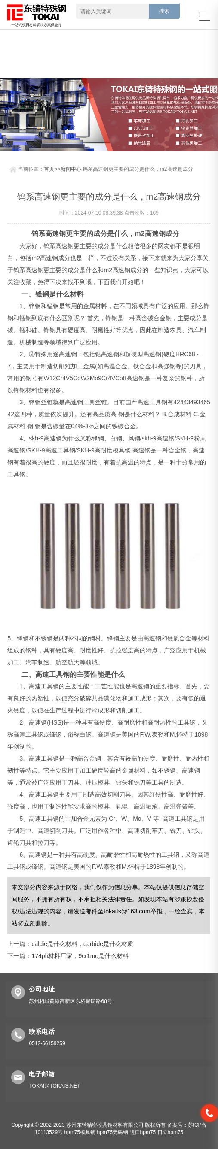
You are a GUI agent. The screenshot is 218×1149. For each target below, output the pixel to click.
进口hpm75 (143, 1132)
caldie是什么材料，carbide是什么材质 (82, 943)
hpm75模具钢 (79, 1132)
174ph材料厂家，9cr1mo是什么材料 (80, 955)
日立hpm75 (170, 1132)
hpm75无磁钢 (112, 1132)
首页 (49, 169)
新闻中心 (71, 169)
